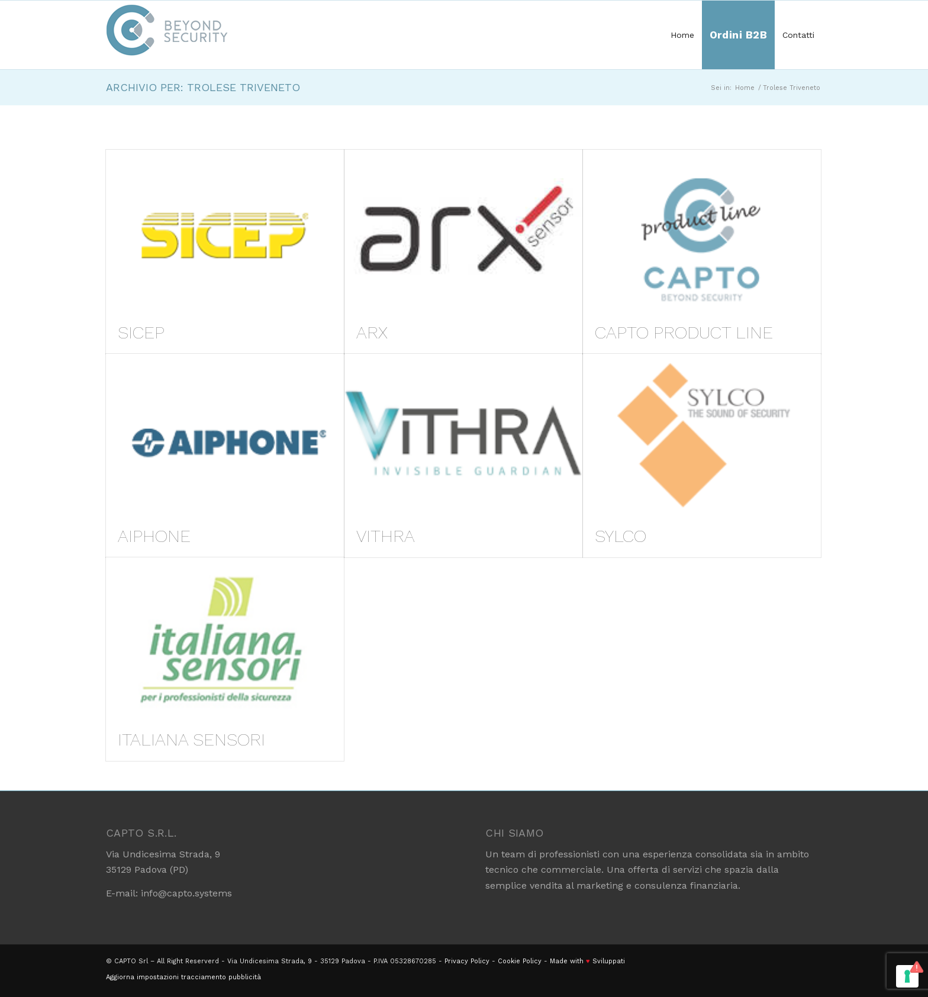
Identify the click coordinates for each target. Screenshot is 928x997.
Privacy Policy (466, 961)
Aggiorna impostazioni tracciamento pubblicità (183, 977)
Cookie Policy (520, 961)
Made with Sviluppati (587, 961)
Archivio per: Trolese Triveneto (203, 87)
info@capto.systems (186, 893)
